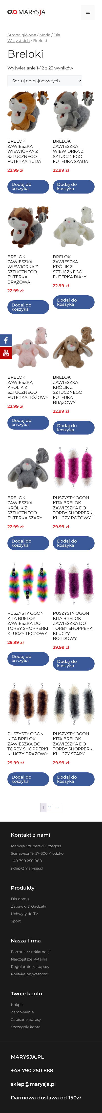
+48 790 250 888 (32, 1070)
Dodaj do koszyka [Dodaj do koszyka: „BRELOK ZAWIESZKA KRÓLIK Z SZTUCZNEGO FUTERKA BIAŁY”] (67, 302)
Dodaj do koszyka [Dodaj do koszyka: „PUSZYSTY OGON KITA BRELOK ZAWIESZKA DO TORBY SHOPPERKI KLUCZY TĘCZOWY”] (21, 658)
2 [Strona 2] (49, 807)
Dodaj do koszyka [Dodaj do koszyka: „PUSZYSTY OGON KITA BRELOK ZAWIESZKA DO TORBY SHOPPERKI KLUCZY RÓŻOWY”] (67, 543)
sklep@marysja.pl (33, 1084)
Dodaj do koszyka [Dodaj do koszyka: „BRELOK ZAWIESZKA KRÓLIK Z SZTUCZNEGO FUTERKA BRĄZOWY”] (67, 427)
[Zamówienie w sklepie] (44, 80)
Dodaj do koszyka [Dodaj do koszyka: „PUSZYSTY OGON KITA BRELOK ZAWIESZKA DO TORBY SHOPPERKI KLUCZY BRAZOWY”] (21, 779)
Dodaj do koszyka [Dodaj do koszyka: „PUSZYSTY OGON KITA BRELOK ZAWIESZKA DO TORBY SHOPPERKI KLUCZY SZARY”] (67, 779)
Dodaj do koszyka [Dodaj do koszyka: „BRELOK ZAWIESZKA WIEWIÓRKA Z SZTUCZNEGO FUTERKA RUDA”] (21, 186)
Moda (44, 35)
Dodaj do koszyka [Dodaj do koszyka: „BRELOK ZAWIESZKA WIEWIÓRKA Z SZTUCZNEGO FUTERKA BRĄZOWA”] (21, 307)
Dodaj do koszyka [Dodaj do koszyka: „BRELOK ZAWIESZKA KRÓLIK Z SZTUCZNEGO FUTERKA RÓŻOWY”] (21, 422)
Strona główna (21, 35)
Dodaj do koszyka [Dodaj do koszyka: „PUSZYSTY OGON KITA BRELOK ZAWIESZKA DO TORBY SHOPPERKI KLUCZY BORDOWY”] (67, 663)
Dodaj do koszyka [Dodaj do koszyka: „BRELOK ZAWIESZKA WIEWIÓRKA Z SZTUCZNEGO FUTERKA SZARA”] (67, 186)
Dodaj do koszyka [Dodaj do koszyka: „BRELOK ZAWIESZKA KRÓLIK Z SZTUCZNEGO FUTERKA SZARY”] (21, 543)
